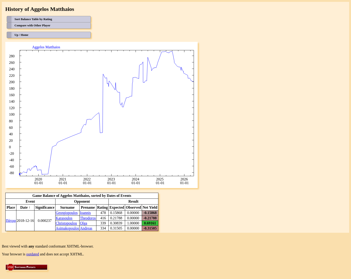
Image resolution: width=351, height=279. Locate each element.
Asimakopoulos (67, 228)
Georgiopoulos (67, 213)
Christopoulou (66, 223)
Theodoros (88, 218)
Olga (83, 223)
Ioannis (85, 213)
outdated (32, 254)
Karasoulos (64, 218)
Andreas (86, 228)
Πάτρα (11, 221)
